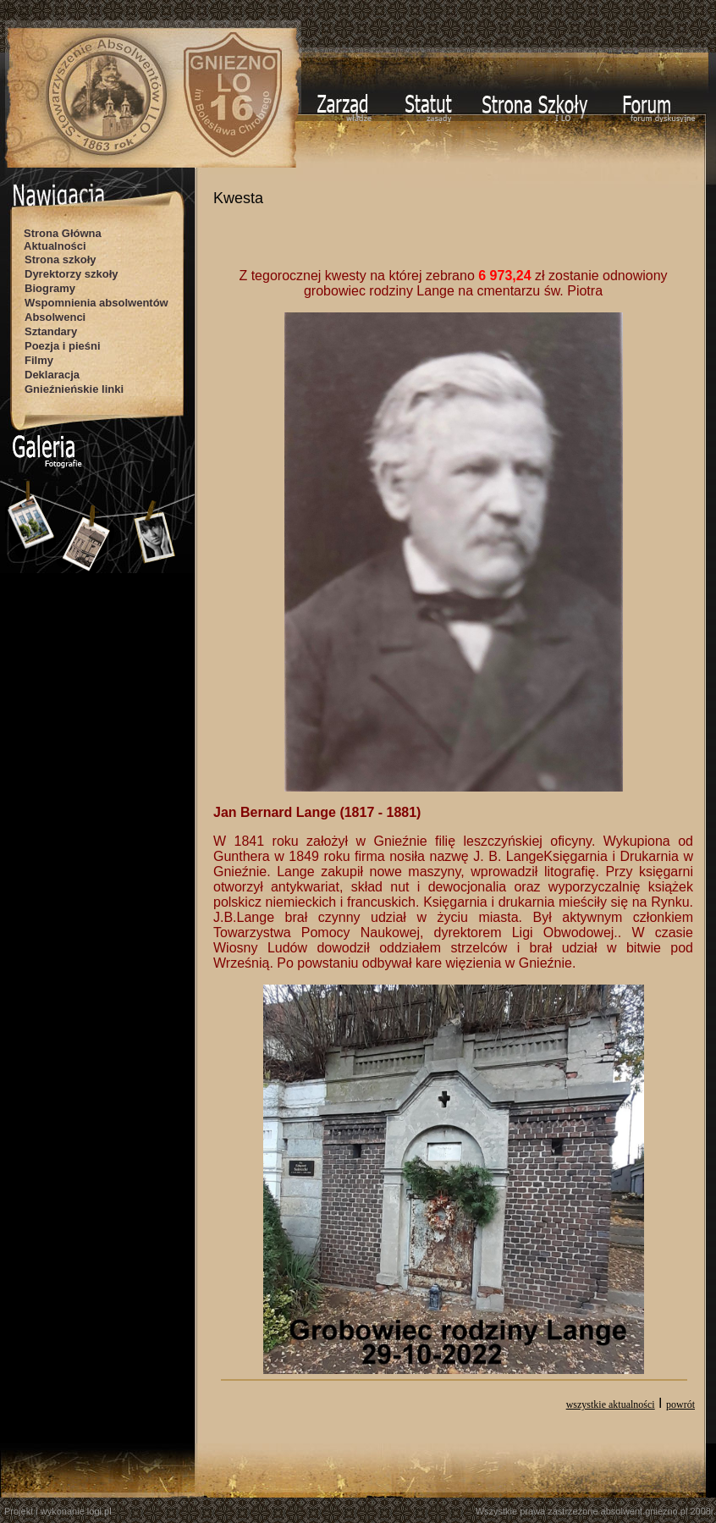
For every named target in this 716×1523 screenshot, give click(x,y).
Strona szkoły (60, 259)
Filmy (39, 360)
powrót (680, 1404)
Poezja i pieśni (63, 345)
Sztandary (51, 331)
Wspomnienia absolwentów (96, 302)
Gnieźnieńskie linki (74, 389)
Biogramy (50, 288)
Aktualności (55, 246)
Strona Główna (63, 233)
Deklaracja (52, 374)
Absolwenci (55, 317)
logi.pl (99, 1511)
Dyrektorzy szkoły (71, 274)
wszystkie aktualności (610, 1404)
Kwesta (238, 198)
